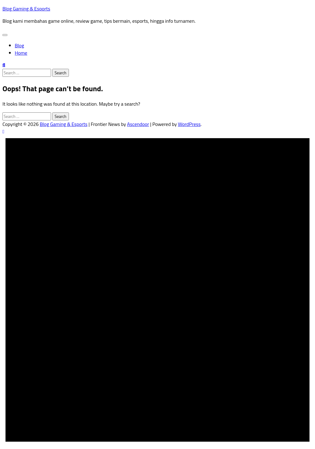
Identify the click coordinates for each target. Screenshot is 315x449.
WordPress (189, 124)
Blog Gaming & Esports (26, 8)
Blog (19, 45)
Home (21, 53)
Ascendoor (138, 124)
